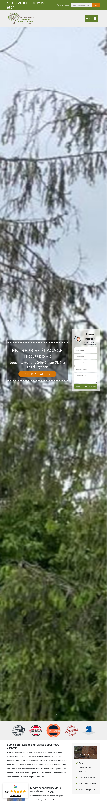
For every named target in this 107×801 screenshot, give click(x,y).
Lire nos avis (15, 796)
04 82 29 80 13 (17, 3)
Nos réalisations (37, 373)
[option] (53, 400)
